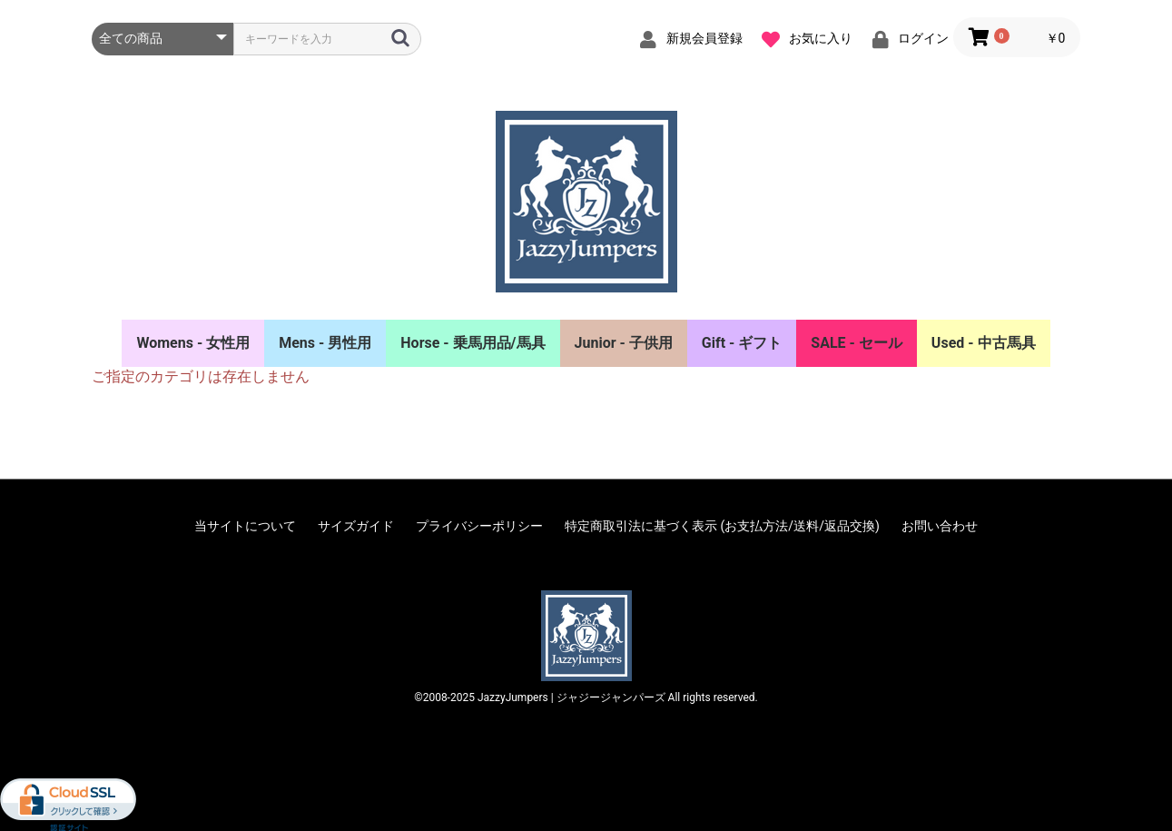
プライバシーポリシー (479, 526)
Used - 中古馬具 (983, 342)
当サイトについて (245, 526)
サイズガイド (356, 526)
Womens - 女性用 (193, 342)
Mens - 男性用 (325, 342)
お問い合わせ (939, 526)
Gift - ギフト (742, 342)
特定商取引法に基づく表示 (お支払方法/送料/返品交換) (722, 526)
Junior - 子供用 (624, 342)
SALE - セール (856, 342)
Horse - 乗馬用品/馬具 (472, 342)
